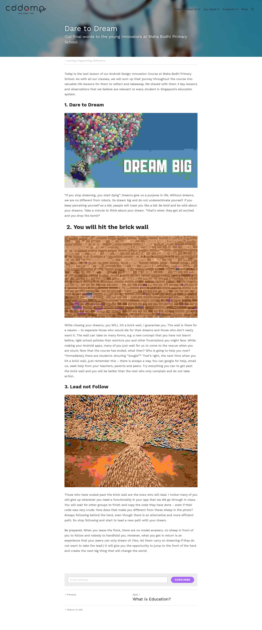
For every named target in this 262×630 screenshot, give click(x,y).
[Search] (252, 9)
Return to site (73, 609)
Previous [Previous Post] (70, 594)
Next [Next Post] (136, 594)
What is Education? (152, 599)
